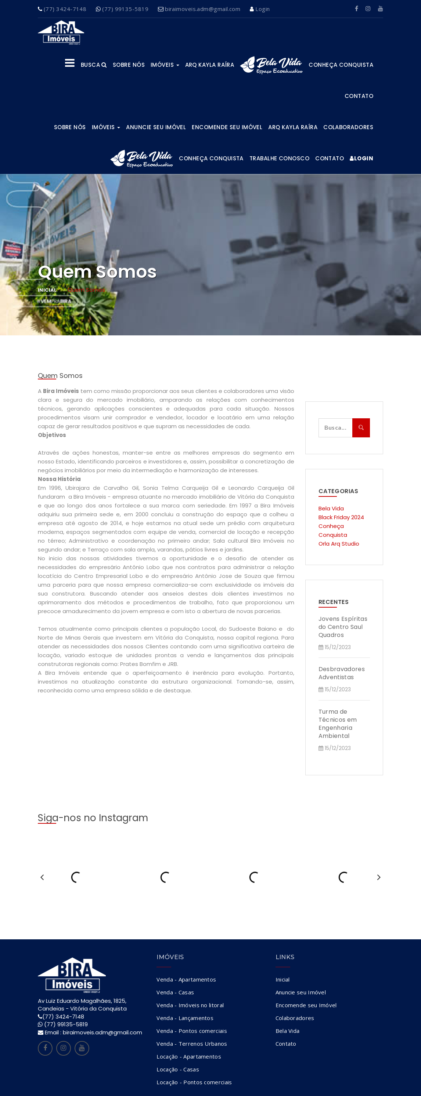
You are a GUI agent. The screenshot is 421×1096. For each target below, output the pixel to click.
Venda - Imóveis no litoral (190, 1005)
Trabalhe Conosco (279, 158)
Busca (94, 65)
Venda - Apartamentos (186, 979)
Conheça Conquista (341, 65)
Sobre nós (129, 65)
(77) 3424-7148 (65, 8)
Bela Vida (331, 508)
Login (262, 8)
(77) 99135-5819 (125, 8)
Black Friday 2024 (341, 517)
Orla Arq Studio (339, 543)
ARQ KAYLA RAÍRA (209, 65)
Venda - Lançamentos (184, 1018)
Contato (359, 96)
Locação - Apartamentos (188, 1056)
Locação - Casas (177, 1069)
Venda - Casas (175, 992)
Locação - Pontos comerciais (194, 1082)
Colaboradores (348, 127)
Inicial (47, 290)
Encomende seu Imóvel (227, 127)
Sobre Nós (70, 127)
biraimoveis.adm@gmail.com (202, 8)
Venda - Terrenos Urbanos (191, 1043)
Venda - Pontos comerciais (191, 1030)
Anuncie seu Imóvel (156, 127)
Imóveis (165, 65)
